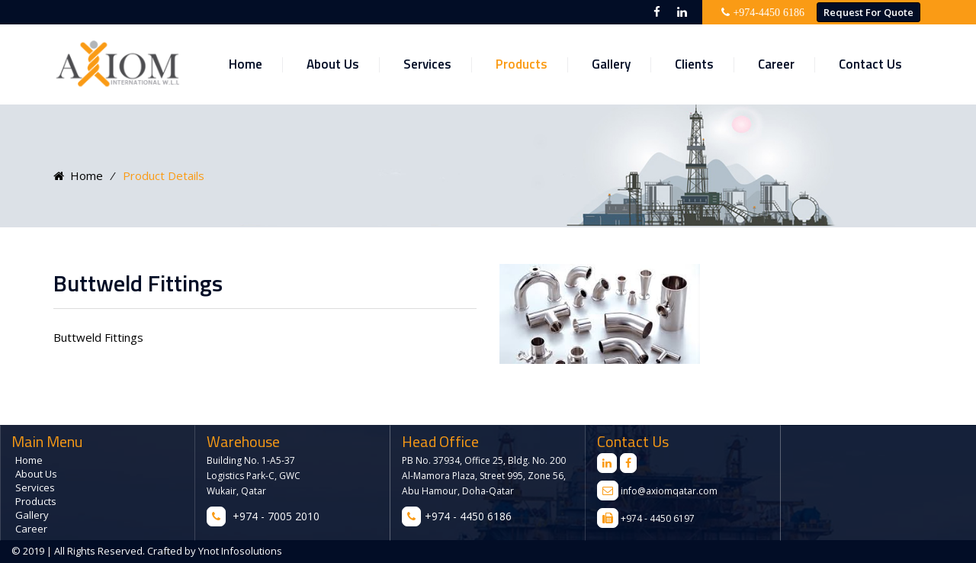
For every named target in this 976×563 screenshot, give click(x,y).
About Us (333, 64)
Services (427, 64)
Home (245, 64)
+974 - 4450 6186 (468, 516)
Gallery (611, 64)
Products (521, 64)
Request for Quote (868, 12)
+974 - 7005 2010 (276, 516)
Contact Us (870, 64)
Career (776, 64)
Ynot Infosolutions (239, 551)
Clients (694, 64)
